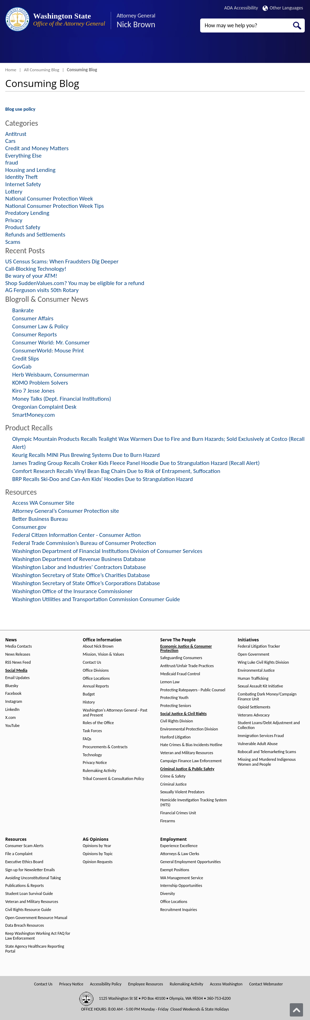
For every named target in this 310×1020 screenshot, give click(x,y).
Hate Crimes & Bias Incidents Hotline (191, 745)
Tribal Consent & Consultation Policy (113, 779)
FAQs (87, 739)
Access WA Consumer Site (43, 503)
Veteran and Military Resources (186, 753)
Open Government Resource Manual (36, 918)
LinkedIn (12, 709)
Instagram (13, 701)
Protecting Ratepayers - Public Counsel (193, 690)
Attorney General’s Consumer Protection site (65, 511)
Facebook (13, 693)
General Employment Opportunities (190, 862)
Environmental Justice (256, 670)
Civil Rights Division (176, 721)
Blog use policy (20, 109)
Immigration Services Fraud (261, 736)
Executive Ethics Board (24, 862)
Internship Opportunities (181, 885)
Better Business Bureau (40, 519)
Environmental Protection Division (189, 729)
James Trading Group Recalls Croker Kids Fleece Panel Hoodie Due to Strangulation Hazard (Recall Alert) (136, 463)
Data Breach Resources (24, 925)
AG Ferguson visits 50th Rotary (42, 290)
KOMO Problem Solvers (40, 382)
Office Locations (96, 678)
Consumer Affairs (32, 318)
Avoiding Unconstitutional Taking (33, 878)
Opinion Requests (98, 862)
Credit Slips (25, 358)
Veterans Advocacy (254, 715)
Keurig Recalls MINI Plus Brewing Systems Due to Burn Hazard (86, 455)
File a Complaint (18, 854)
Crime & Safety (173, 776)
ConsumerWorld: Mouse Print (48, 350)
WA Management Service (181, 878)
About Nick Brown (98, 646)
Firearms (167, 821)
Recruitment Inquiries (178, 910)
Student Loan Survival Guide (29, 893)
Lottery (13, 191)
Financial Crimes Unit (178, 813)
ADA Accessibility (241, 8)
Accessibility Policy (105, 984)
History (89, 702)
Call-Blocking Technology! (35, 268)
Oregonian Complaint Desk (44, 406)
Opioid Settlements (254, 707)
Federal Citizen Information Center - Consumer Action (76, 535)
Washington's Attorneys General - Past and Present (115, 712)
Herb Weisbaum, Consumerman (50, 374)
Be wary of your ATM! (31, 275)
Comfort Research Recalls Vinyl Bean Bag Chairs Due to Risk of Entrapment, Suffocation (116, 471)
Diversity (167, 893)
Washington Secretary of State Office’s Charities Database (81, 575)
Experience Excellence (179, 846)
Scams (12, 242)
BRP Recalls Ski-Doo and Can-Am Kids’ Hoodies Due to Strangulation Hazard (102, 479)
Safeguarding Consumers (181, 658)
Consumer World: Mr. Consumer (51, 342)
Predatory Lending (27, 213)
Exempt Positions (174, 870)
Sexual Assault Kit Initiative (260, 686)
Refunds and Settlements (35, 234)
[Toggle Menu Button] (11, 50)
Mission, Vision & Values (103, 654)
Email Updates (17, 678)
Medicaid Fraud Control (180, 674)
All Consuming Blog (41, 69)
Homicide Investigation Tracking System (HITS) (193, 802)
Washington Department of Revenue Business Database (79, 559)
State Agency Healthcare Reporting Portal (34, 949)
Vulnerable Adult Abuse (258, 744)
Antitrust (16, 134)
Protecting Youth (174, 697)
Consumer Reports (34, 334)
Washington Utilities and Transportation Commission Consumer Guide (96, 599)
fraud (11, 162)
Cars (10, 141)
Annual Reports (96, 686)
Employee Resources (145, 984)
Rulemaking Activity (99, 770)
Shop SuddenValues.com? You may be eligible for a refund (74, 283)
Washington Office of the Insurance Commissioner (72, 591)
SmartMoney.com (33, 414)
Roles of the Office (98, 723)
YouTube (12, 725)
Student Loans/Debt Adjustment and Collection (269, 725)
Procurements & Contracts (105, 747)
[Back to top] (296, 1010)
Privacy (13, 220)
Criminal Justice (173, 784)
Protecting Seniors (175, 706)
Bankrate (23, 310)
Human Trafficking (253, 678)
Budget (89, 694)
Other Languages (283, 8)
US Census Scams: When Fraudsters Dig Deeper (62, 261)
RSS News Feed (18, 662)
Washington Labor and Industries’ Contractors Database (79, 567)
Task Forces (92, 731)
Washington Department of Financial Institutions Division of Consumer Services (107, 551)
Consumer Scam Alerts (24, 846)
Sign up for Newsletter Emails (30, 870)
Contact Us (92, 662)
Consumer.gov (29, 527)
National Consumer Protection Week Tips (54, 206)
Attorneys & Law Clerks (179, 854)
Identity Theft (21, 177)
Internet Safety (23, 184)
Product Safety (22, 227)
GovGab (21, 366)
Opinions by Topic (98, 854)
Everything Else (23, 155)
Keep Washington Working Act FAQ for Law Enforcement (37, 936)
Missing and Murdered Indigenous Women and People (267, 762)
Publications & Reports (24, 885)
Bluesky (11, 686)
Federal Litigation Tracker (259, 646)
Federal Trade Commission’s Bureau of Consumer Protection (84, 543)
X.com (10, 717)
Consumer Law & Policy (40, 326)
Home (10, 69)
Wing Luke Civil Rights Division (263, 662)
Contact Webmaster (266, 984)
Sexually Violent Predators (182, 792)
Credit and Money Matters (37, 148)
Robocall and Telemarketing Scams (267, 752)
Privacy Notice (95, 762)
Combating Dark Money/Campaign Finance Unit (267, 696)
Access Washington (226, 984)
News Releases (17, 654)
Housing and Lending (30, 170)
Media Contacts (18, 646)
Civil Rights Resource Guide (28, 910)
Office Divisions (95, 670)
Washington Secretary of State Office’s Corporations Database (86, 583)
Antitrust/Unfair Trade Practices (187, 666)
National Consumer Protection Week (49, 198)
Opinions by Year (97, 846)
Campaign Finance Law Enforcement (191, 761)
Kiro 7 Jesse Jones (33, 390)
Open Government (254, 654)
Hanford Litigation (175, 737)
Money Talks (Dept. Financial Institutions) (61, 398)
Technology (92, 755)
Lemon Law (170, 682)
